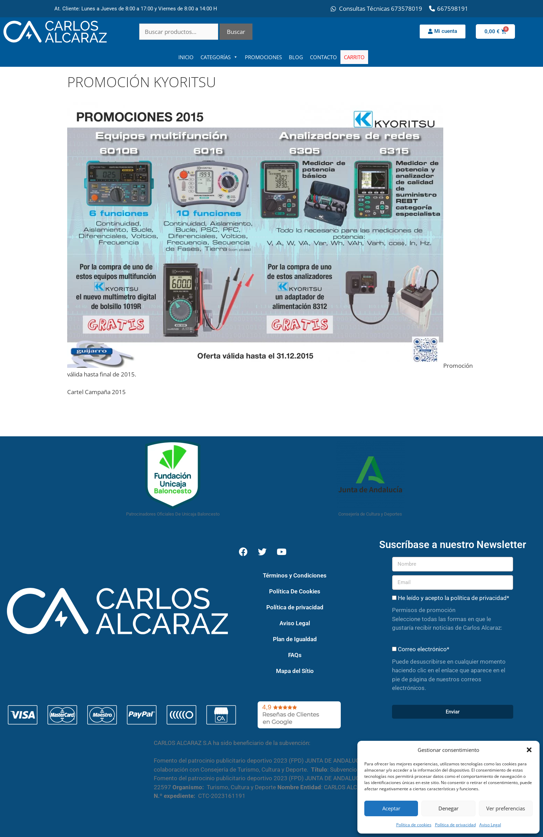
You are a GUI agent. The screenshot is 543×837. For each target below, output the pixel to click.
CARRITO (354, 57)
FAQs (295, 655)
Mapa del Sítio (295, 670)
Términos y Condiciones (295, 575)
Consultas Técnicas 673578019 (380, 8)
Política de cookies (413, 825)
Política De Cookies (294, 591)
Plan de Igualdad (295, 639)
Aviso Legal (490, 825)
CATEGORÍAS (219, 57)
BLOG (296, 57)
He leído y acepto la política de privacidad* (453, 597)
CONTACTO (323, 57)
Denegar (448, 808)
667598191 (452, 8)
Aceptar (391, 808)
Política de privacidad (455, 825)
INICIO (186, 57)
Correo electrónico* (423, 649)
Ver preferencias (505, 808)
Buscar (236, 32)
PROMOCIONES (263, 57)
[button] (529, 749)
